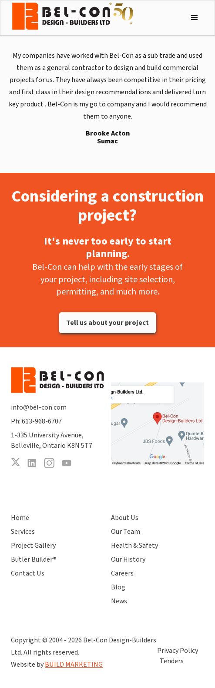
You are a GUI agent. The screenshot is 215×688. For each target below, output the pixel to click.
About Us (124, 518)
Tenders (172, 661)
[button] (194, 18)
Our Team (125, 531)
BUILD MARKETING (74, 664)
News (119, 601)
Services (23, 531)
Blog (118, 587)
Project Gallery (33, 545)
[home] (72, 16)
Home (20, 518)
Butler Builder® (34, 559)
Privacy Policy (177, 650)
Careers (122, 573)
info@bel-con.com (39, 407)
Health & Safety (134, 545)
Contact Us (27, 573)
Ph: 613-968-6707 (36, 421)
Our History (128, 559)
